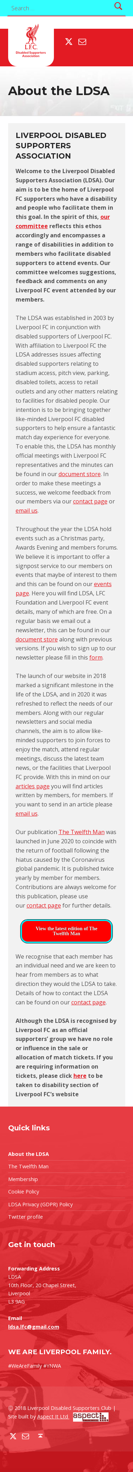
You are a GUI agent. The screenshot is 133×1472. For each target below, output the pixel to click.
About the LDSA (28, 1154)
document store (80, 474)
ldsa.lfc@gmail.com (33, 1326)
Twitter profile (25, 1216)
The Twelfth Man (82, 832)
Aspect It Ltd (73, 1416)
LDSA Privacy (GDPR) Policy (40, 1204)
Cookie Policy (23, 1191)
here (80, 1076)
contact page (90, 501)
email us (27, 510)
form (95, 657)
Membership (23, 1179)
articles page (33, 786)
